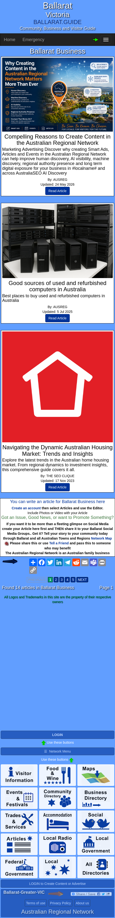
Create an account (26, 508)
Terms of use (35, 903)
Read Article (57, 191)
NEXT (82, 580)
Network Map (101, 538)
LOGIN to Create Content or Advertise (57, 884)
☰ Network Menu (57, 751)
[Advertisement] (57, 667)
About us (82, 903)
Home (9, 39)
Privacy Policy (60, 903)
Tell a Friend (59, 543)
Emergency (33, 39)
